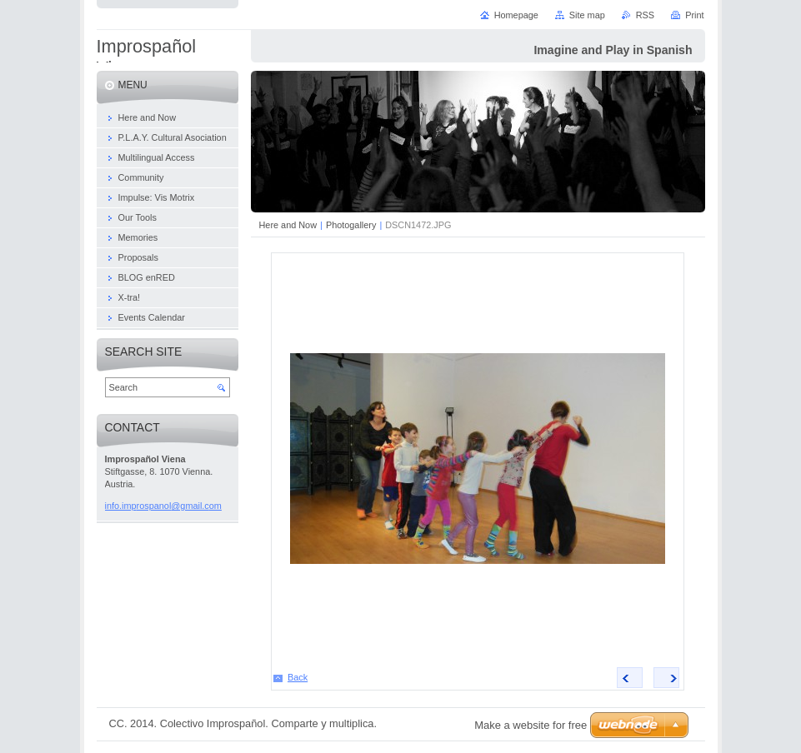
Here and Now (288, 225)
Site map (587, 15)
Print (694, 15)
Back (298, 677)
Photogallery (351, 225)
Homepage (516, 15)
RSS (645, 15)
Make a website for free (530, 725)
